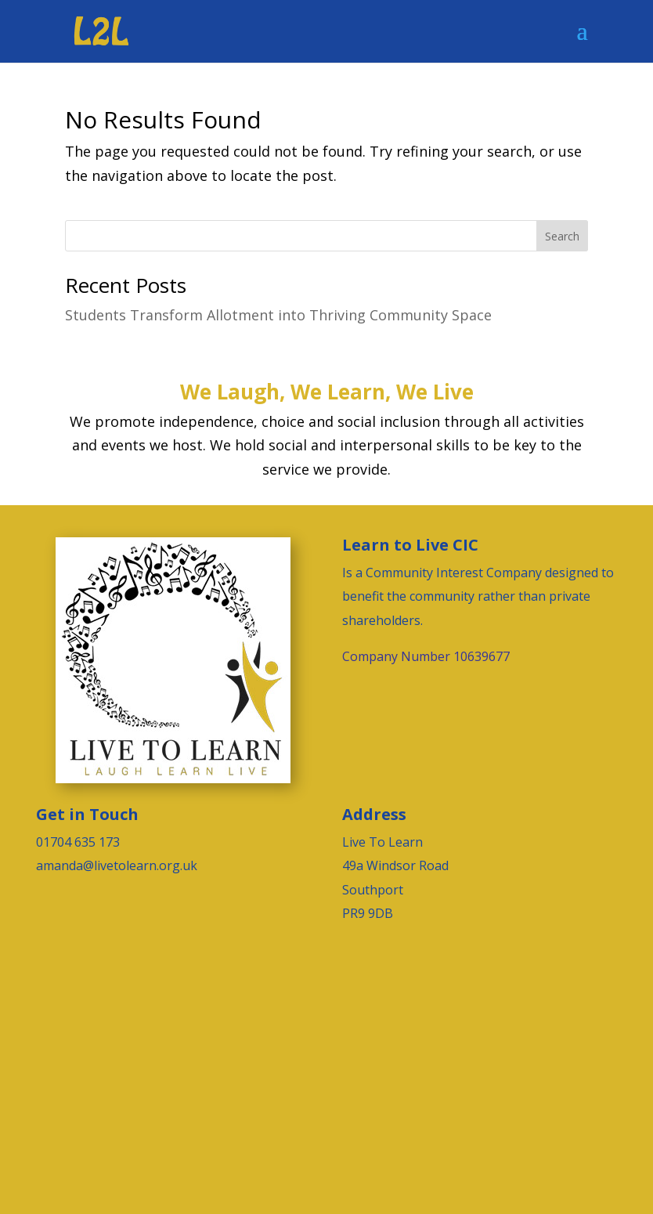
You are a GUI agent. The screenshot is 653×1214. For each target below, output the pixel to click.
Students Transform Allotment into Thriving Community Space (278, 314)
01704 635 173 (78, 842)
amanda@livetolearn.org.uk (116, 865)
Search (562, 236)
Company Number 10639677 (426, 656)
